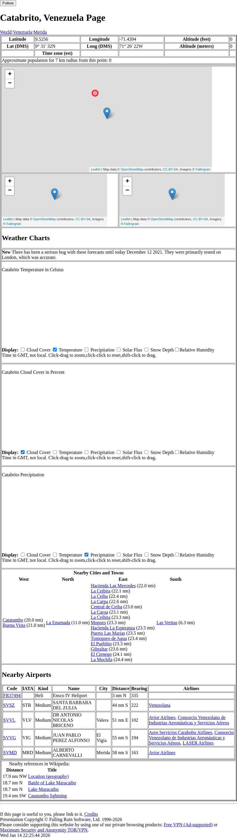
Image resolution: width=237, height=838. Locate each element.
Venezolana (160, 705)
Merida (40, 32)
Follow (8, 3)
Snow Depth (162, 349)
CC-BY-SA (170, 169)
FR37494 (12, 695)
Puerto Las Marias (108, 633)
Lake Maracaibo (43, 789)
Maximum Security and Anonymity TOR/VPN (43, 829)
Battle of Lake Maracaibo (52, 782)
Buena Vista (14, 625)
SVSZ (9, 705)
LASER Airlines (198, 742)
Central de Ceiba (106, 606)
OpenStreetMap (132, 169)
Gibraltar (99, 648)
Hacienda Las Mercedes (113, 585)
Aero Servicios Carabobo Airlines (180, 732)
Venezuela (22, 32)
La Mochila (101, 659)
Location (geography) (48, 776)
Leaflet (95, 169)
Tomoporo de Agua (109, 638)
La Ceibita (100, 590)
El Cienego (101, 654)
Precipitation (102, 349)
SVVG (9, 737)
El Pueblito (101, 643)
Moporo (98, 622)
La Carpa (99, 601)
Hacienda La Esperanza (113, 627)
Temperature (71, 349)
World (6, 32)
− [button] (10, 83)
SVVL (9, 720)
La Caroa (99, 612)
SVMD (10, 752)
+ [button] (10, 74)
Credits (91, 814)
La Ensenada (58, 622)
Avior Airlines (162, 717)
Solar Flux (132, 349)
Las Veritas (167, 622)
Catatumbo (13, 619)
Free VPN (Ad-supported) (188, 824)
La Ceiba (99, 596)
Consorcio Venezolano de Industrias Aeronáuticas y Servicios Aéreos (189, 720)
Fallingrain (202, 169)
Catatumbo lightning (47, 795)
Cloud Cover (39, 349)
